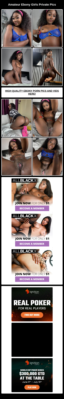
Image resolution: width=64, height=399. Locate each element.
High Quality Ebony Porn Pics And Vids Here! (32, 92)
